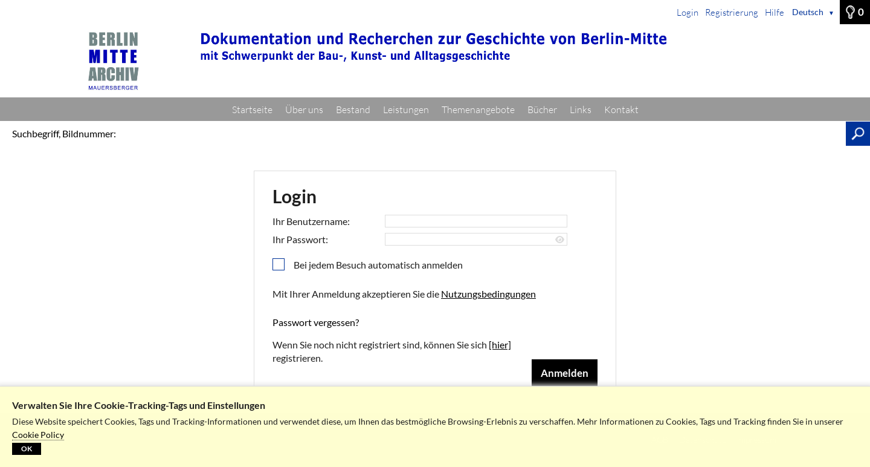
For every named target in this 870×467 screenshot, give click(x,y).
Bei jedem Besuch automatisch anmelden (378, 264)
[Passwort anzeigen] (560, 240)
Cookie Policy (38, 434)
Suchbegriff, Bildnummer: (64, 133)
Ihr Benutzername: (311, 221)
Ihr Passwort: (300, 239)
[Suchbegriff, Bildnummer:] (484, 134)
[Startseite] (435, 61)
